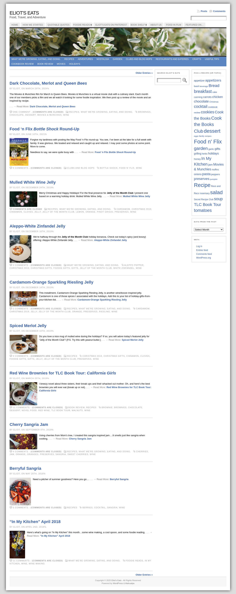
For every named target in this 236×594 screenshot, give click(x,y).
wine (66, 115)
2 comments (20, 265)
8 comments (20, 168)
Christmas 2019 (141, 209)
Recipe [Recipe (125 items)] (202, 185)
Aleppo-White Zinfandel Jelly (37, 226)
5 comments (20, 507)
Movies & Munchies (49, 115)
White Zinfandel (123, 268)
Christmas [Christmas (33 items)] (213, 102)
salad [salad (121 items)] (216, 192)
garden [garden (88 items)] (201, 148)
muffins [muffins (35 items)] (215, 169)
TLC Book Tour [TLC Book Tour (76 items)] (207, 204)
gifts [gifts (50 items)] (217, 149)
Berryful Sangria (25, 468)
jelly (37, 212)
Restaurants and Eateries (172, 59)
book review (45, 64)
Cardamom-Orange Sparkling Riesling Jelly (51, 282)
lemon (80, 212)
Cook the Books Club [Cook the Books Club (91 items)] (208, 125)
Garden (117, 59)
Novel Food (29, 410)
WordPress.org (203, 257)
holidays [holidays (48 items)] (213, 153)
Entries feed (202, 250)
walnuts (77, 410)
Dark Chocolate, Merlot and (48, 83)
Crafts (196, 59)
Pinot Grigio (105, 212)
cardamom (123, 209)
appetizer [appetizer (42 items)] (199, 80)
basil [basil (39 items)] (196, 86)
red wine (44, 410)
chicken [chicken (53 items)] (217, 97)
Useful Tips (212, 59)
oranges (33, 454)
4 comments (20, 356)
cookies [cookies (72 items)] (207, 112)
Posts (204, 11)
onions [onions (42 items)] (198, 174)
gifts (75, 268)
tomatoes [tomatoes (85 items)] (203, 210)
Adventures (85, 59)
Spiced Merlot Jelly (28, 325)
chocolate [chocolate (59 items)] (201, 101)
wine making (37, 563)
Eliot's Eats (24, 13)
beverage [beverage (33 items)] (203, 86)
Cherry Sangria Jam (29, 424)
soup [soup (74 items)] (218, 199)
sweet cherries (77, 454)
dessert (30, 115)
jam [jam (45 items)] (210, 164)
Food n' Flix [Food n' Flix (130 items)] (208, 141)
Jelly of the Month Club (58, 212)
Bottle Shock (109, 168)
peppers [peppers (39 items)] (215, 174)
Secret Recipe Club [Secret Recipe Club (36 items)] (203, 199)
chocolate (17, 115)
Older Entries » (144, 73)
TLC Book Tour (60, 410)
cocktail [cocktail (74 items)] (200, 106)
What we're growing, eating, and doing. (36, 59)
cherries (142, 451)
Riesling (104, 311)
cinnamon (16, 212)
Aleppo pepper (134, 265)
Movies (61, 64)
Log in (199, 246)
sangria (60, 454)
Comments (219, 11)
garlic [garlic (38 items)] (211, 149)
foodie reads (134, 561)
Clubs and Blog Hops (139, 59)
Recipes (69, 59)
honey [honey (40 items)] (197, 159)
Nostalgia (103, 59)
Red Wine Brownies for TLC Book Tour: (63, 373)
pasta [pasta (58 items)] (206, 174)
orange (91, 212)
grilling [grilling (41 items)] (197, 153)
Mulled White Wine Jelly (33, 182)
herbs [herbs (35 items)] (204, 153)
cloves (28, 212)
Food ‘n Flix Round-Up (44, 129)
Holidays (74, 64)
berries (87, 507)
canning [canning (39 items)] (198, 97)
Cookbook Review (22, 64)
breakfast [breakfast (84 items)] (203, 91)
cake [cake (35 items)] (214, 92)
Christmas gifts (41, 268)
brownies (144, 112)
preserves (122, 212)
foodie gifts (61, 268)
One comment (21, 112)
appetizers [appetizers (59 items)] (213, 80)
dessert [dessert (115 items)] (212, 131)
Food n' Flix (126, 168)
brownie (107, 407)
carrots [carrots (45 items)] (207, 96)
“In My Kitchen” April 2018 (35, 521)
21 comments (21, 407)
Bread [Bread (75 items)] (214, 85)
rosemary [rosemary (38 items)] (204, 193)
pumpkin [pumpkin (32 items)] (213, 179)
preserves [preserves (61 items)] (201, 179)
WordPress (118, 583)
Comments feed (204, 254)
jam (12, 454)
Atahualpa (129, 583)
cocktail (100, 507)
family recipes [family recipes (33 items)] (205, 136)
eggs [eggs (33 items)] (196, 136)
